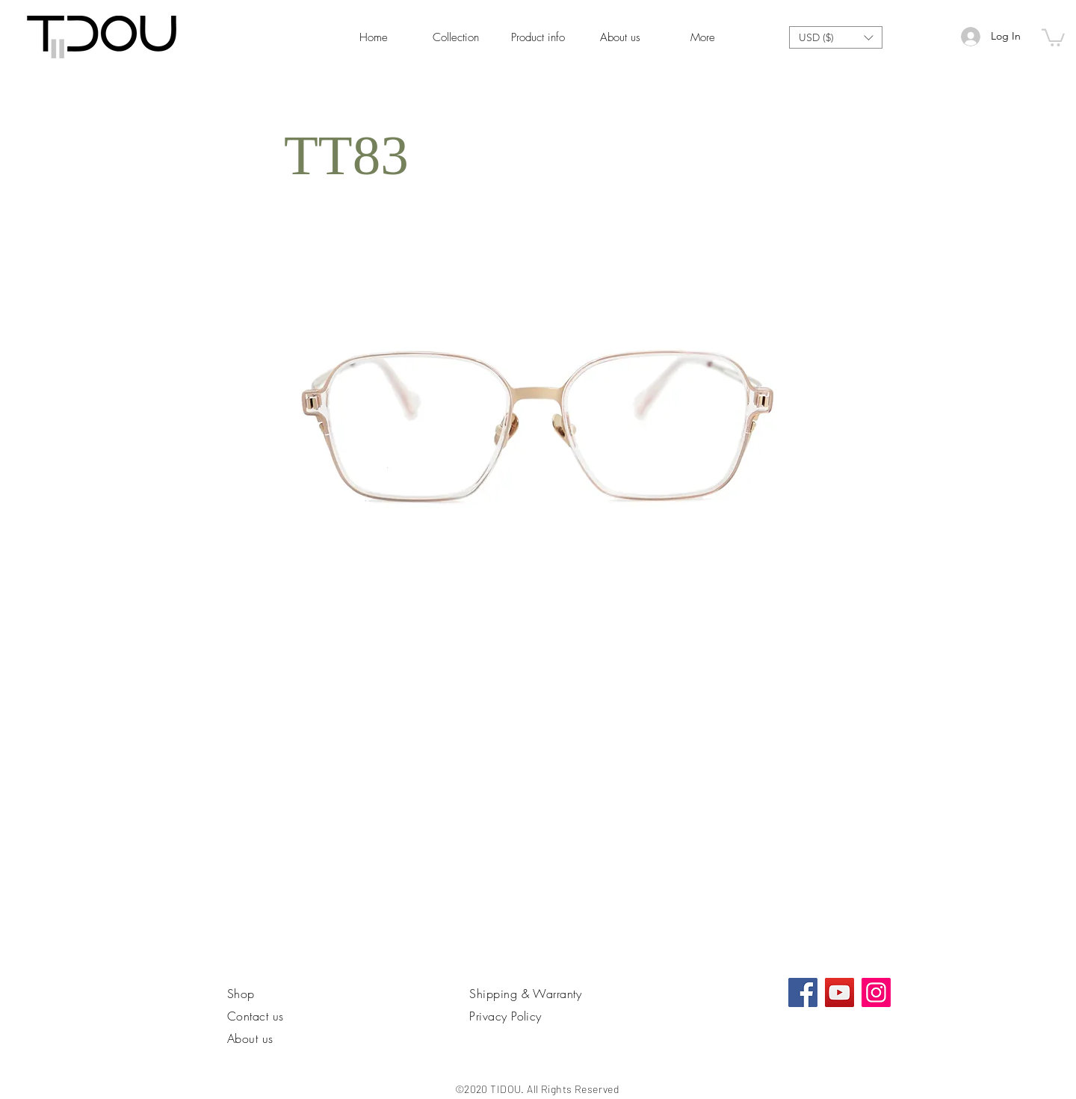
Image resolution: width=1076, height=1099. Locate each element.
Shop (241, 993)
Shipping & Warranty (525, 993)
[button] (835, 37)
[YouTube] (839, 992)
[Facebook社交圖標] (802, 992)
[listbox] (835, 37)
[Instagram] (876, 992)
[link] (1053, 36)
